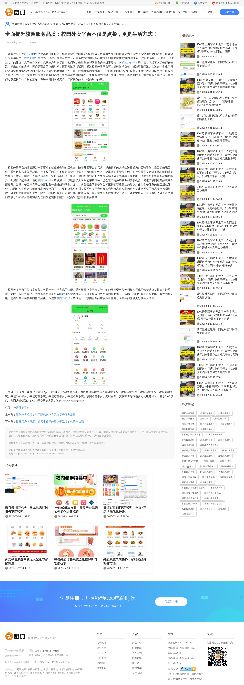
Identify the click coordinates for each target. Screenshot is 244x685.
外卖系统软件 (226, 424)
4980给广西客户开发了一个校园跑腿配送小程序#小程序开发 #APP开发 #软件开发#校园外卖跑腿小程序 (217, 208)
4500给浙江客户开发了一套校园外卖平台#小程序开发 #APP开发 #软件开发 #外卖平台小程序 (217, 173)
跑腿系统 (204, 418)
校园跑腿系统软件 (190, 503)
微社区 (135, 663)
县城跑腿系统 (220, 418)
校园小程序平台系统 (209, 445)
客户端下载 (164, 3)
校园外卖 (170, 12)
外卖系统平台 (206, 440)
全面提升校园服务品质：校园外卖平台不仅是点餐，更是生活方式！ (88, 24)
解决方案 (113, 12)
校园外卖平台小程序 (191, 434)
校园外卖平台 (32, 58)
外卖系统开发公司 (214, 434)
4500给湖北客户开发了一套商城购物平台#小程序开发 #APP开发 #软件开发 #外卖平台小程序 (217, 226)
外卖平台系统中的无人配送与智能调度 (26, 561)
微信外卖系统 (224, 456)
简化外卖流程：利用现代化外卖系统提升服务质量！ (47, 414)
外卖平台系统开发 (207, 466)
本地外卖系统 (224, 472)
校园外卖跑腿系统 (212, 498)
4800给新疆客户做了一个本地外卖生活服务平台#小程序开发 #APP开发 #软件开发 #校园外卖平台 (217, 137)
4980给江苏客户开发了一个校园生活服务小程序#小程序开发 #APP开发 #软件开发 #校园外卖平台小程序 (218, 351)
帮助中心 (101, 668)
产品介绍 (184, 3)
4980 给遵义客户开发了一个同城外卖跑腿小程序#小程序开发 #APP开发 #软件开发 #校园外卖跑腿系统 (217, 84)
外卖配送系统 (206, 413)
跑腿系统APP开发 (190, 461)
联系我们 (101, 663)
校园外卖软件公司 (190, 498)
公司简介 (101, 647)
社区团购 (137, 653)
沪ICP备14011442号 (60, 662)
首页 (89, 12)
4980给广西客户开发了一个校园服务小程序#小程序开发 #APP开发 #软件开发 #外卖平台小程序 (217, 244)
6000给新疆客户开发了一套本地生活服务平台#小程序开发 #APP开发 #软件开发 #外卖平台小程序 (217, 315)
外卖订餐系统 (188, 424)
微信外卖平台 (206, 509)
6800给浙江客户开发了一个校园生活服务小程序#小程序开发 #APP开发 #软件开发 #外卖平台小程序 (217, 280)
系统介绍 (129, 12)
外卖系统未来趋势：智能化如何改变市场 (124, 561)
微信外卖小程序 (207, 424)
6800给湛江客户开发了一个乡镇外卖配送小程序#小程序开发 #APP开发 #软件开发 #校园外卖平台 (217, 369)
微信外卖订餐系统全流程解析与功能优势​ (75, 561)
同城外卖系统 (228, 450)
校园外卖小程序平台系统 (193, 487)
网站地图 (21, 669)
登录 (210, 12)
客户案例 (143, 12)
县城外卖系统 (188, 445)
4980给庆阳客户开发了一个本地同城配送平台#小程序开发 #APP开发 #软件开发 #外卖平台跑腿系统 (217, 262)
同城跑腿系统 (188, 429)
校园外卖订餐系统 (212, 493)
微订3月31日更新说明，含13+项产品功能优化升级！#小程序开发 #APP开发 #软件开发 (217, 101)
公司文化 (101, 653)
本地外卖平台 (224, 413)
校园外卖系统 (210, 450)
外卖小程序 (209, 461)
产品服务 (99, 12)
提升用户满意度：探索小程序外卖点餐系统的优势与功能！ (51, 421)
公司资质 (101, 658)
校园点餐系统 (188, 413)
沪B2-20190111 (40, 662)
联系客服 (227, 3)
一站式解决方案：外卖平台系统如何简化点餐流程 (76, 509)
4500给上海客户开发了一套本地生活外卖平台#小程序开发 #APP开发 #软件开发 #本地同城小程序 (217, 48)
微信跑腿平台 (227, 466)
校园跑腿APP (216, 487)
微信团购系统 (208, 477)
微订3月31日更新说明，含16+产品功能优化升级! (124, 509)
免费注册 (229, 12)
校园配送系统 (188, 509)
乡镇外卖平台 (188, 514)
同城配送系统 (188, 440)
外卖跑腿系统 (206, 429)
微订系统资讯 (40, 24)
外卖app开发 (187, 466)
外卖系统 (222, 509)
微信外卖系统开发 (190, 450)
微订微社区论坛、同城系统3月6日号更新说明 (26, 509)
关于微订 (183, 12)
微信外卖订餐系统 (190, 493)
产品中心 (137, 642)
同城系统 (137, 658)
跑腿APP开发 (226, 461)
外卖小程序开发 (189, 477)
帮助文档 (202, 3)
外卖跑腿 (156, 12)
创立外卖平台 (188, 456)
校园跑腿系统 (226, 477)
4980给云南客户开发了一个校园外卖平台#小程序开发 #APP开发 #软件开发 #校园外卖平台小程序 (217, 386)
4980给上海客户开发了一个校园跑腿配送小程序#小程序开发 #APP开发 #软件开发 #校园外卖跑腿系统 (217, 155)
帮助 (194, 12)
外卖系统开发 (188, 418)
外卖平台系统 (224, 440)
